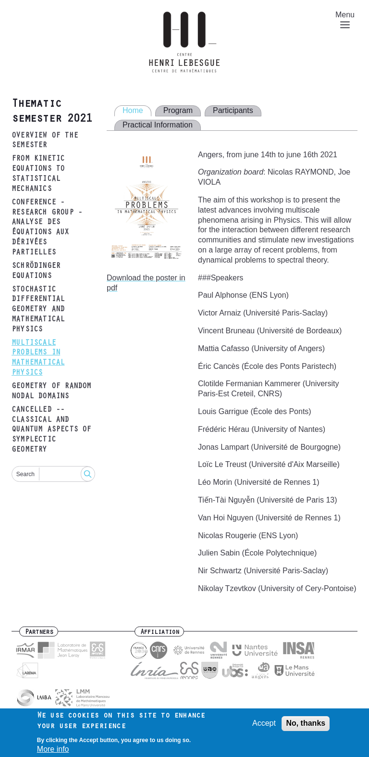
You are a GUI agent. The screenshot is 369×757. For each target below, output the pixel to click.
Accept (264, 726)
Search (25, 474)
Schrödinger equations (36, 271)
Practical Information (158, 125)
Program (178, 110)
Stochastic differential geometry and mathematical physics (38, 310)
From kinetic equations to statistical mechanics (38, 174)
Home (133, 110)
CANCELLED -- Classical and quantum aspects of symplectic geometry (51, 430)
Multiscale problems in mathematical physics (38, 358)
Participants (233, 110)
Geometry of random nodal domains (51, 392)
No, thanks (305, 726)
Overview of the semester (45, 141)
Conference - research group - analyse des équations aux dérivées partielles (47, 228)
